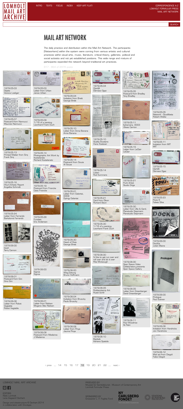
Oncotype (27, 405)
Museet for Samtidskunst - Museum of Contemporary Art (113, 385)
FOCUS (59, 5)
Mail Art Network (168, 11)
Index (70, 5)
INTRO (39, 5)
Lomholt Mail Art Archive (14, 11)
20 (93, 365)
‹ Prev (48, 365)
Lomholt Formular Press (164, 8)
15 (65, 365)
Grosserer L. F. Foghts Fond (99, 398)
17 (76, 365)
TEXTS (49, 5)
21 (99, 365)
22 (105, 365)
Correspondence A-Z (167, 5)
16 (71, 365)
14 (59, 365)
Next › (116, 365)
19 (88, 365)
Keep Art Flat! (85, 5)
